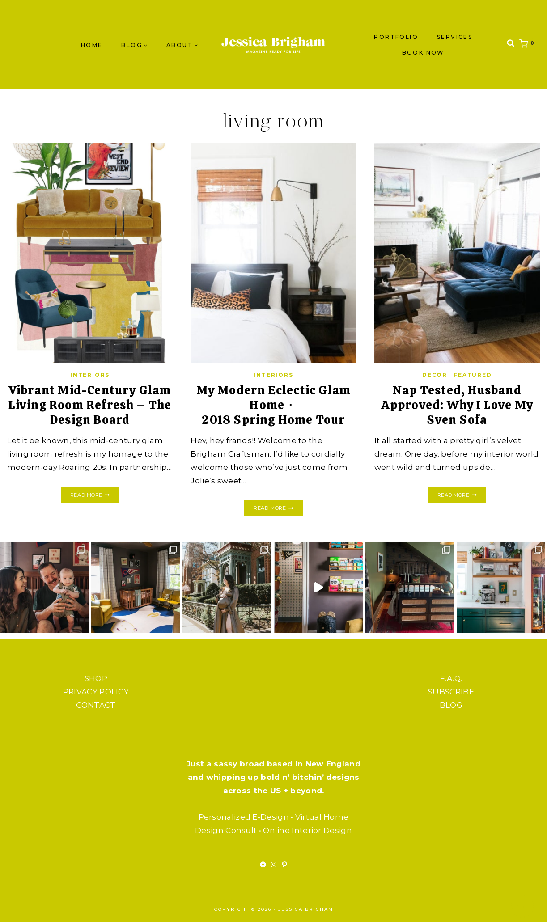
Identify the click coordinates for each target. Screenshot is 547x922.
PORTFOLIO (396, 37)
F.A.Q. (451, 678)
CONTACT (95, 705)
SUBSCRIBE (451, 691)
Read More (94, 510)
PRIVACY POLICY (96, 691)
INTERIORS (90, 375)
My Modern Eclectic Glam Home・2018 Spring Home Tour (273, 404)
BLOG (451, 705)
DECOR (434, 375)
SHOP (96, 678)
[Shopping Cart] (528, 44)
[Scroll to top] (522, 906)
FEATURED (473, 375)
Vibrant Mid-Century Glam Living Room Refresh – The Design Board (90, 412)
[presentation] (90, 253)
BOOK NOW (423, 52)
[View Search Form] (511, 45)
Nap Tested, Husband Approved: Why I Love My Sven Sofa (457, 404)
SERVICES (454, 37)
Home (92, 45)
